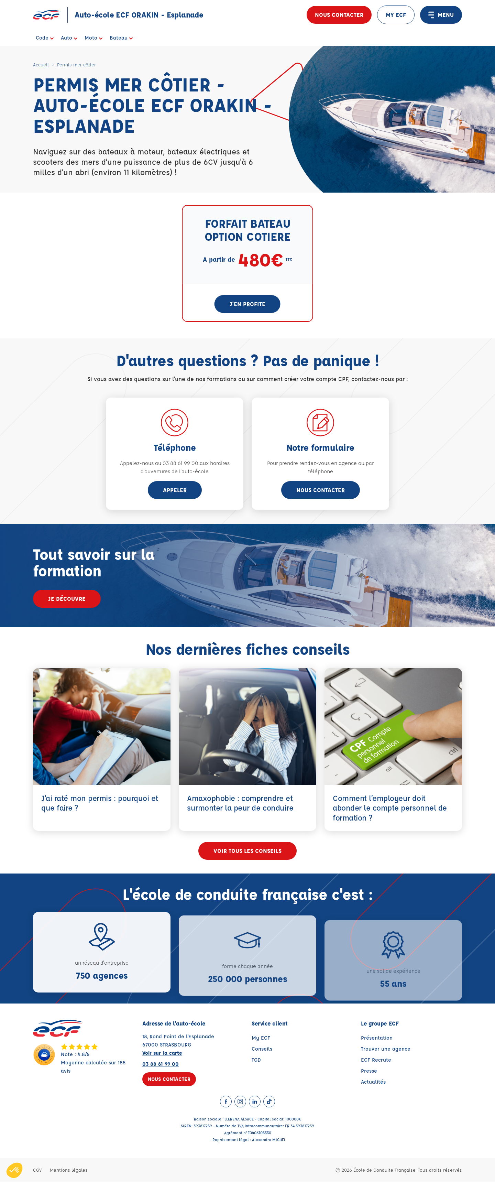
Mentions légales (69, 1170)
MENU (441, 15)
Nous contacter (339, 14)
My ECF (261, 1038)
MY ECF (396, 14)
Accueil (41, 64)
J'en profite (247, 303)
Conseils (262, 1049)
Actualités (373, 1082)
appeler (175, 490)
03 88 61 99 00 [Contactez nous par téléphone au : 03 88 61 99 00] (160, 1064)
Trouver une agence (385, 1049)
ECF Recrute (376, 1060)
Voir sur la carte (162, 1053)
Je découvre (67, 598)
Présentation (377, 1038)
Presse (369, 1071)
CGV (37, 1170)
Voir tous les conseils (247, 851)
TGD (256, 1060)
